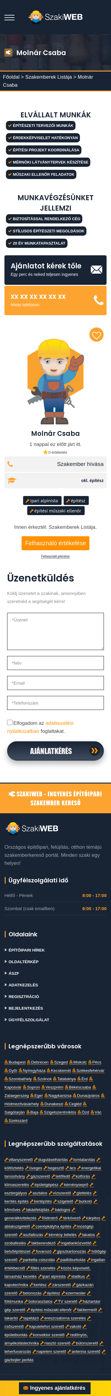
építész (75, 500)
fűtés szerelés (40, 1268)
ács (70, 1168)
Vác (96, 1112)
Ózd (83, 1112)
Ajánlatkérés (51, 750)
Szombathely (18, 1079)
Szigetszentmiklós (58, 1112)
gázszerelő (38, 1176)
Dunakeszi (51, 1104)
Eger (36, 1095)
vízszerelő (60, 1193)
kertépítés (41, 1201)
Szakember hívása (80, 464)
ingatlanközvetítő (74, 1243)
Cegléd (73, 1104)
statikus (76, 1276)
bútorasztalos (38, 1301)
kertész (38, 1284)
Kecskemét (59, 1070)
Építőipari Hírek (27, 950)
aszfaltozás (31, 1234)
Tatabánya (64, 1079)
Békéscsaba (78, 1087)
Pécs (94, 1062)
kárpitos (91, 1218)
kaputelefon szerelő (44, 1326)
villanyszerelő (18, 1159)
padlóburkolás (71, 1259)
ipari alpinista (42, 500)
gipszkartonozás (69, 1251)
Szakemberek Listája (49, 77)
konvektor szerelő (47, 1335)
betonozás (30, 1293)
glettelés (82, 1193)
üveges (33, 1168)
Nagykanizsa (58, 1095)
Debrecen (38, 1062)
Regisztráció (24, 996)
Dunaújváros (86, 1095)
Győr (10, 1070)
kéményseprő (74, 1184)
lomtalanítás (82, 1159)
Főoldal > (13, 77)
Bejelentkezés (26, 1008)
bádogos (60, 1209)
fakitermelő (85, 1310)
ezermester (74, 1293)
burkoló (83, 1201)
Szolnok (42, 1079)
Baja (32, 1112)
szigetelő (63, 1201)
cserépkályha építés (51, 1226)
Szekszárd (15, 1120)
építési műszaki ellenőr (55, 511)
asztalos (37, 1193)
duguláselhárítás (51, 1159)
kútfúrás (81, 1176)
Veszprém (52, 1087)
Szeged (59, 1062)
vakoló (73, 1326)
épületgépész (44, 1184)
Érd (82, 1079)
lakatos (86, 1234)
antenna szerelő (83, 1351)
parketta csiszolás (37, 1259)
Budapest (14, 1062)
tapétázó (29, 1318)
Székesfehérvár (88, 1070)
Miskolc (78, 1062)
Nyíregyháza (32, 1070)
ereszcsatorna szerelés (63, 1318)
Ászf (14, 973)
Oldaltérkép (23, 962)
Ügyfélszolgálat (29, 1020)
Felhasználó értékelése (55, 543)
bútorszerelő (85, 1343)
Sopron (31, 1087)
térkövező (70, 1218)
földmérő (48, 1218)
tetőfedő (61, 1176)
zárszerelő (59, 1284)
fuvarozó (41, 1251)
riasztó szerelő (55, 1343)
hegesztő (54, 1168)
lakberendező (41, 1243)
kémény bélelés (60, 1234)
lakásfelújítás (35, 1209)
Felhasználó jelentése (55, 556)
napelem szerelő (49, 1351)
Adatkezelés (23, 985)
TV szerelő (65, 1301)
